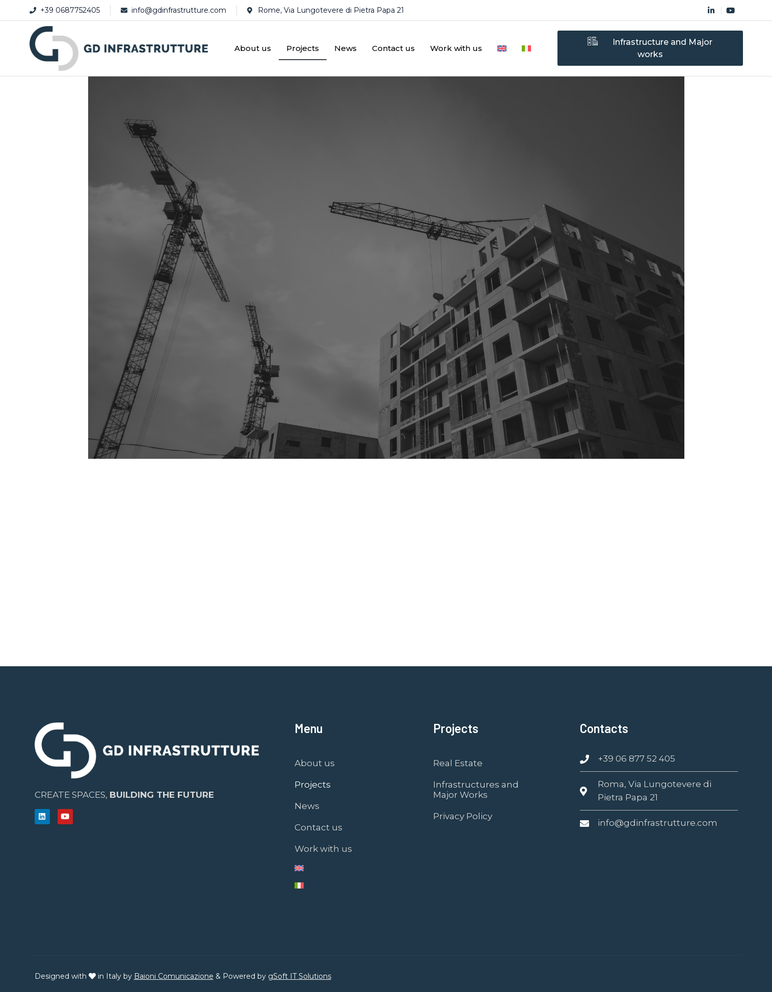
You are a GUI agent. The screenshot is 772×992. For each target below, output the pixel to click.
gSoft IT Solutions (299, 976)
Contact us (393, 48)
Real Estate (458, 763)
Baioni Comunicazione (174, 976)
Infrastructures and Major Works (476, 789)
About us (252, 48)
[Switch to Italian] (526, 48)
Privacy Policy (462, 816)
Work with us (456, 48)
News (345, 48)
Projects (302, 48)
